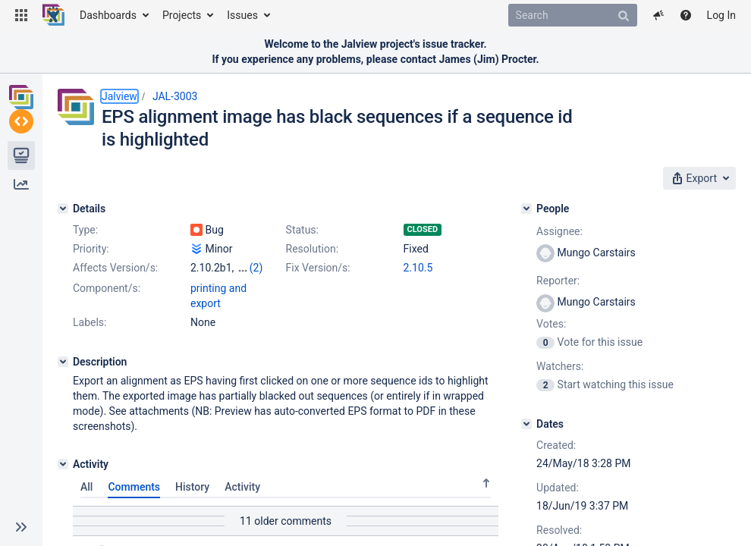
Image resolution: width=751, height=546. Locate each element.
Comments (134, 500)
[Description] (63, 375)
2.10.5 (418, 268)
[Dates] (526, 424)
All (86, 500)
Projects (181, 15)
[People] (526, 208)
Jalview (119, 96)
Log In (721, 15)
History (192, 500)
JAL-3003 (175, 96)
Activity (242, 500)
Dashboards (108, 15)
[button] (21, 15)
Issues (242, 15)
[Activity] (63, 477)
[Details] (63, 208)
